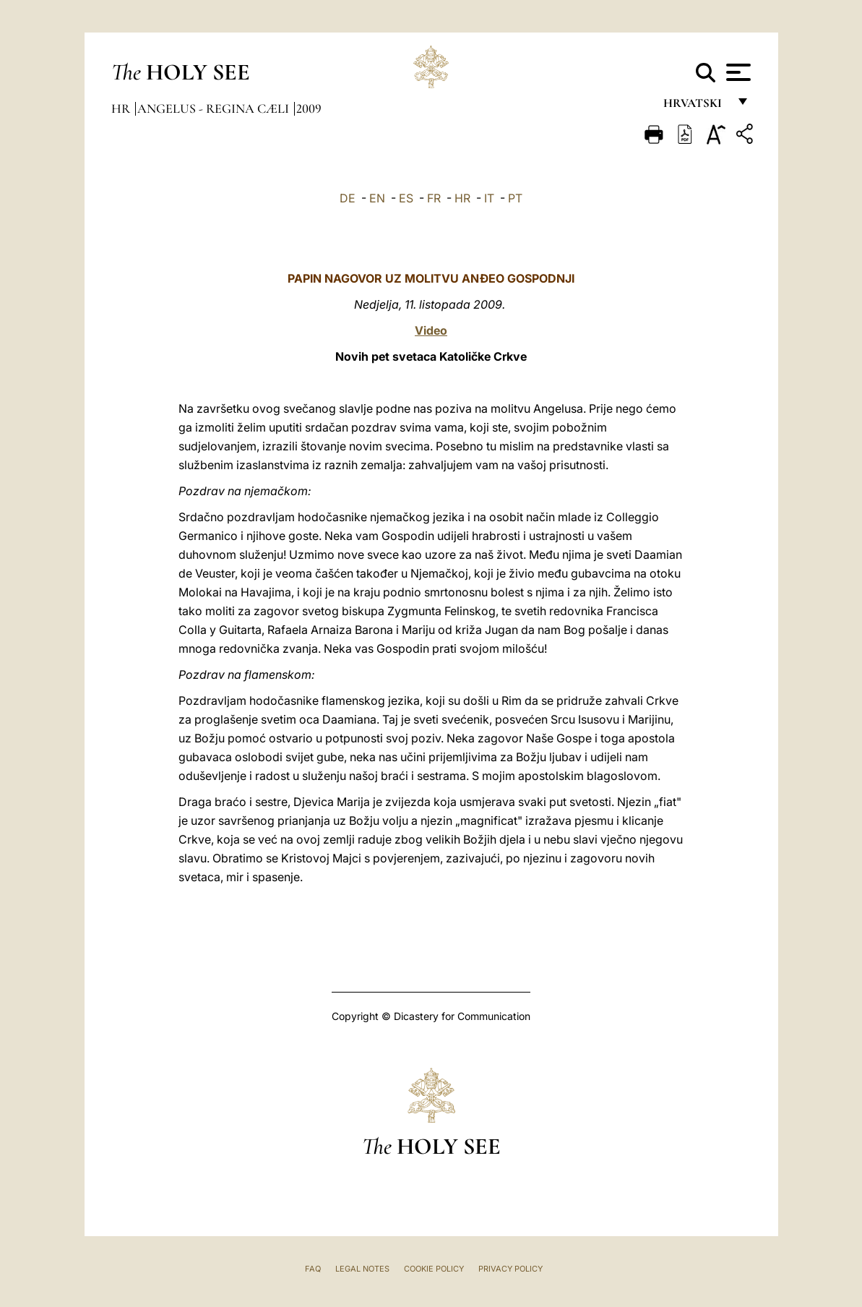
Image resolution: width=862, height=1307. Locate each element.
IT (489, 198)
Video (431, 330)
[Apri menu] (737, 72)
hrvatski (695, 106)
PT (515, 198)
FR (434, 198)
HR (462, 198)
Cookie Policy (434, 1269)
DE (347, 198)
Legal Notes (362, 1269)
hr (122, 108)
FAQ (313, 1269)
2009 (309, 108)
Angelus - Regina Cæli (214, 108)
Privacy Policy (510, 1269)
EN (377, 198)
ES (406, 198)
